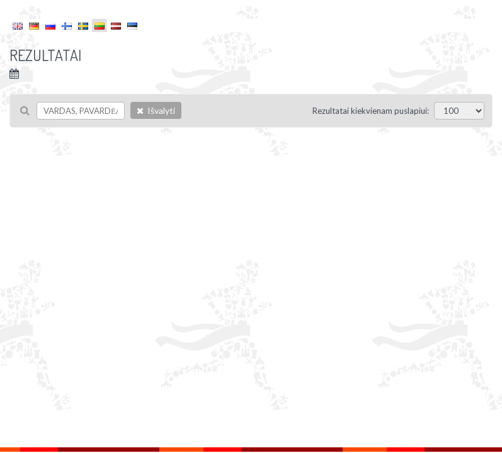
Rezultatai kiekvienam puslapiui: (370, 111)
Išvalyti (156, 110)
